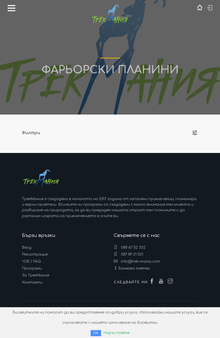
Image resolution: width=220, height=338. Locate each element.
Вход (26, 247)
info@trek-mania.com (137, 261)
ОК (95, 333)
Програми (32, 268)
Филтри (31, 133)
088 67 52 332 (129, 247)
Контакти (32, 282)
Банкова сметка (134, 268)
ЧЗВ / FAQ (31, 261)
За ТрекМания (35, 275)
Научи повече (116, 333)
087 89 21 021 (128, 254)
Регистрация (35, 254)
